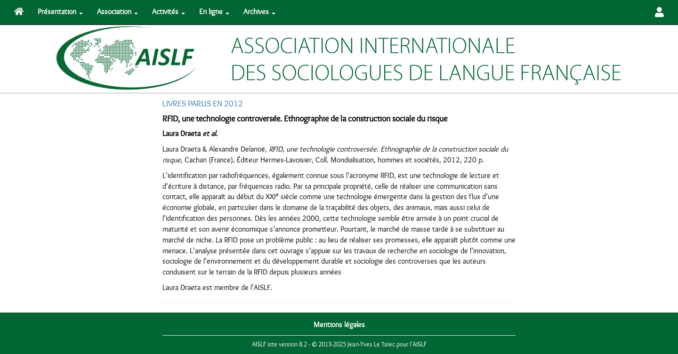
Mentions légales (339, 325)
